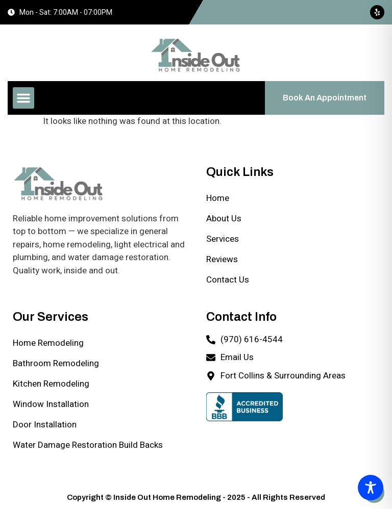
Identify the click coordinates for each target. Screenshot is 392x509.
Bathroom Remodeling (56, 363)
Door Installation (45, 424)
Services (222, 239)
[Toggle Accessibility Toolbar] (370, 487)
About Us (223, 218)
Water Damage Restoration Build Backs (88, 445)
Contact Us (227, 279)
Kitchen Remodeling (51, 383)
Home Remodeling (48, 343)
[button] (23, 98)
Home (217, 198)
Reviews (222, 259)
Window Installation (51, 404)
